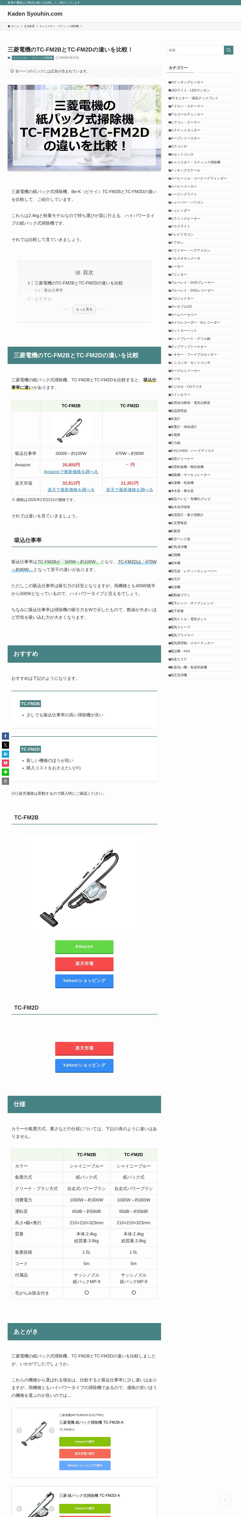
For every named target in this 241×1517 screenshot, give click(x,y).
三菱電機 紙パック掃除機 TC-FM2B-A (91, 1422)
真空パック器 (183, 646)
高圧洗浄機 (181, 814)
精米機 (178, 675)
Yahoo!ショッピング (84, 980)
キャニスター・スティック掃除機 (32, 57)
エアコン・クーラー (188, 132)
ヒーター (179, 310)
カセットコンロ (184, 172)
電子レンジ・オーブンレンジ (194, 725)
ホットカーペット (186, 389)
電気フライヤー (184, 764)
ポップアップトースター (191, 409)
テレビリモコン (184, 271)
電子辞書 (179, 735)
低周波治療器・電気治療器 (193, 478)
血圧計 (178, 695)
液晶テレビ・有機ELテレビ (193, 597)
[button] (5, 736)
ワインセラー (183, 468)
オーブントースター (188, 152)
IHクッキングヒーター (189, 83)
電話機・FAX (182, 784)
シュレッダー (183, 241)
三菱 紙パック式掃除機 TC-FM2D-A (89, 1484)
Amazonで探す (81, 1441)
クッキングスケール (188, 192)
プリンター (181, 320)
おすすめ (43, 299)
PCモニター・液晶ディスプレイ (197, 103)
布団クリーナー (184, 547)
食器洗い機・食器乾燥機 (191, 804)
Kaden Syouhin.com (35, 14)
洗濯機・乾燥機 (184, 577)
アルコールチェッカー (189, 122)
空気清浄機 (181, 656)
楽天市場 (84, 963)
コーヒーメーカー (186, 211)
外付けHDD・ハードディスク (194, 537)
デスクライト (183, 261)
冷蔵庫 (178, 518)
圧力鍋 (178, 527)
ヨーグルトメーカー (188, 438)
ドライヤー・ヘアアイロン (193, 290)
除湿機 (178, 705)
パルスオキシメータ (188, 300)
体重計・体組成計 (186, 508)
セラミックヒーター (188, 251)
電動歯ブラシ (183, 715)
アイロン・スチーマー (189, 112)
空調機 (178, 666)
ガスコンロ (181, 162)
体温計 (178, 498)
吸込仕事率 (53, 290)
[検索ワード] (200, 50)
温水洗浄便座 (183, 606)
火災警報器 (181, 626)
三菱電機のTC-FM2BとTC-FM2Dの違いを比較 (78, 283)
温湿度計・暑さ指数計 (189, 616)
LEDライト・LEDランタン (192, 93)
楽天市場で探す (126, 1441)
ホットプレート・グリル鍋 (193, 399)
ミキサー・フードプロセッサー (196, 419)
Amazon (84, 946)
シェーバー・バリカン (189, 231)
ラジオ (178, 448)
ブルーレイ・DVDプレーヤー (194, 330)
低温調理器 (181, 488)
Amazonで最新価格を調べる (71, 471)
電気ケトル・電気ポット (191, 745)
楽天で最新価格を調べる (71, 489)
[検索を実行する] (228, 50)
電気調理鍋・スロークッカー (194, 774)
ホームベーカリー (186, 369)
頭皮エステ (181, 794)
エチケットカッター (188, 142)
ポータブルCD (183, 359)
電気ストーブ (183, 754)
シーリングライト (186, 221)
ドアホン (179, 281)
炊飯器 (178, 636)
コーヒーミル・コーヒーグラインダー (201, 201)
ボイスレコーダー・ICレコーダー (198, 379)
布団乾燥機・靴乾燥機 (189, 557)
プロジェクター (184, 350)
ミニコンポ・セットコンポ (193, 428)
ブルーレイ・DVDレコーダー (194, 340)
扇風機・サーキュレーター (193, 567)
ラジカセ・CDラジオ (188, 458)
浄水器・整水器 (184, 587)
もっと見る (84, 309)
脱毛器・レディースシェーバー (196, 685)
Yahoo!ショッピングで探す (80, 1453)
